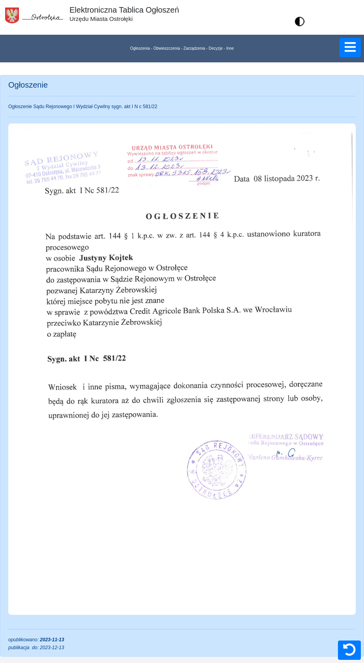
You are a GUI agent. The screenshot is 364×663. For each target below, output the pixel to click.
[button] (300, 21)
